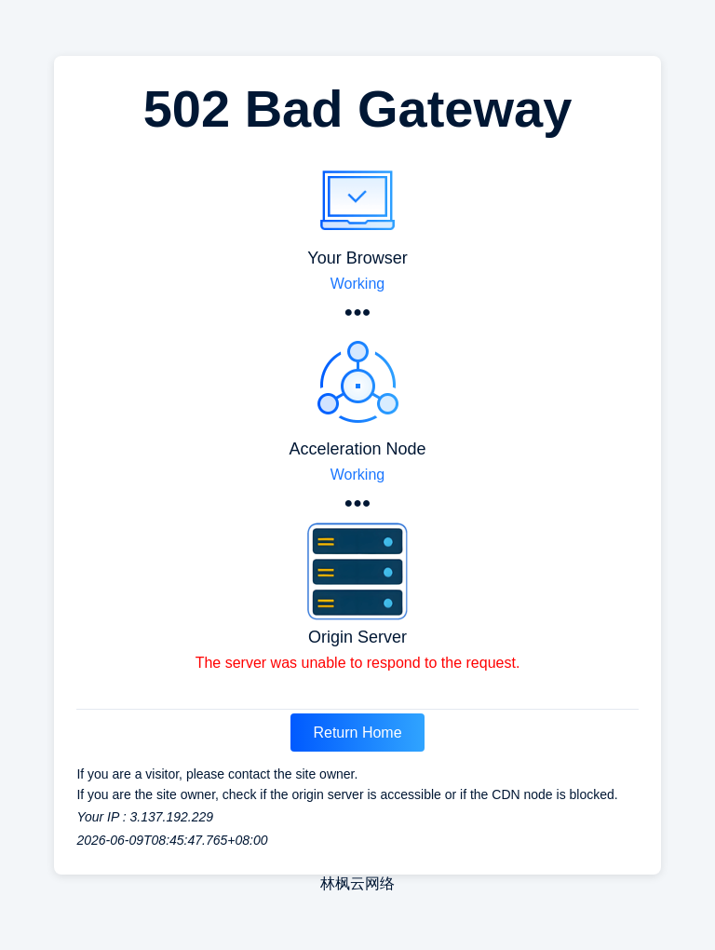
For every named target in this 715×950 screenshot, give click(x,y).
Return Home (357, 732)
